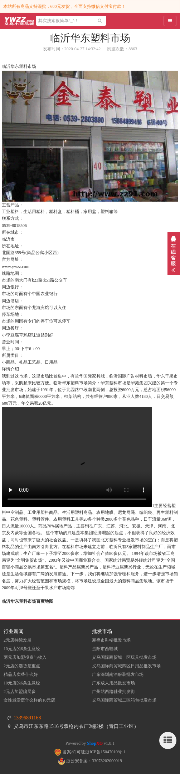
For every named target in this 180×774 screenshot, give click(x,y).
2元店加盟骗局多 (20, 691)
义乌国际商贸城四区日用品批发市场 (126, 665)
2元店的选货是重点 (22, 665)
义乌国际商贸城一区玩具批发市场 (124, 657)
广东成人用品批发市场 (113, 683)
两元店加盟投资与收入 (25, 657)
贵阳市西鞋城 (105, 648)
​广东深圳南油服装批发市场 (117, 674)
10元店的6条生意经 (22, 648)
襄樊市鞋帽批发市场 (111, 640)
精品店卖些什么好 (21, 674)
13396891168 (27, 717)
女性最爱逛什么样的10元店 (29, 700)
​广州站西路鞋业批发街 (113, 691)
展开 (173, 253)
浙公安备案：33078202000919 (90, 760)
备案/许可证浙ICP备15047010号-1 (90, 751)
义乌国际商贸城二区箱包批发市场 (124, 700)
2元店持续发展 (17, 640)
